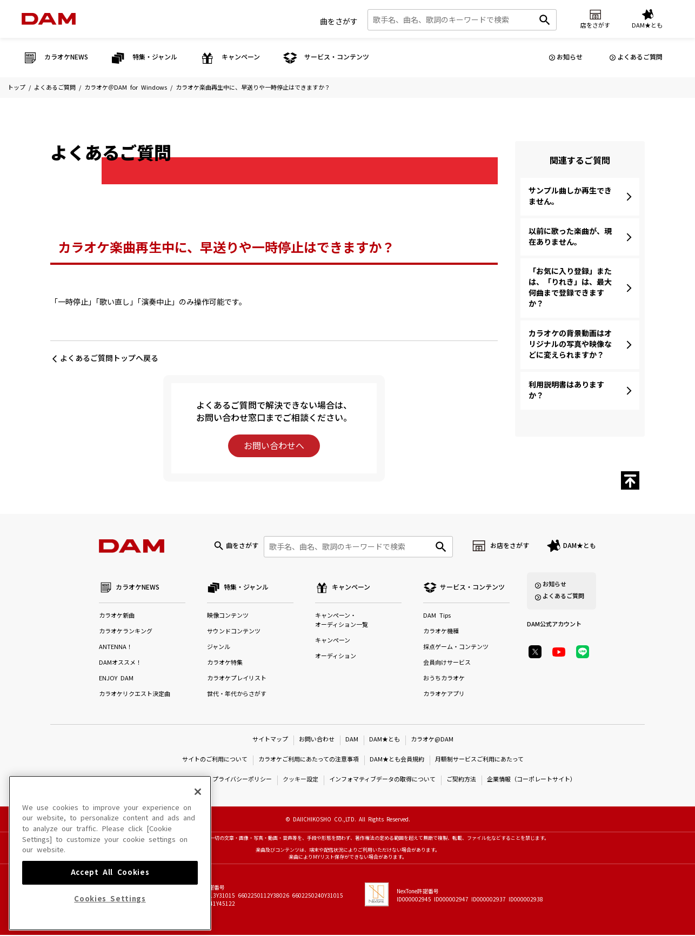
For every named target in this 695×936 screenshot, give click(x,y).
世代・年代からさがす (236, 695)
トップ (16, 88)
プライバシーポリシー (242, 781)
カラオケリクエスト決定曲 (134, 695)
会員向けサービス (447, 664)
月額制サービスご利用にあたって (479, 761)
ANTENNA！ (115, 648)
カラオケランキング (125, 633)
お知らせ (570, 57)
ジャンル (218, 648)
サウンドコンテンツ (233, 633)
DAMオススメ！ (120, 664)
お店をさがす (509, 546)
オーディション (335, 657)
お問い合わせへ (274, 446)
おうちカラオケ (444, 680)
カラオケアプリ (444, 695)
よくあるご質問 (640, 57)
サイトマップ (270, 741)
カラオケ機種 (441, 633)
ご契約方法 (461, 781)
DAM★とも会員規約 (397, 761)
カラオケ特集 (225, 664)
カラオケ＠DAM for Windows (125, 88)
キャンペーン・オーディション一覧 (341, 621)
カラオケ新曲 (117, 617)
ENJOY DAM (116, 680)
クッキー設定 (300, 781)
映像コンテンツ (228, 617)
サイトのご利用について (215, 761)
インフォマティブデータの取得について (382, 781)
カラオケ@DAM (432, 741)
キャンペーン (332, 642)
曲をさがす (339, 21)
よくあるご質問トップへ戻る (109, 358)
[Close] (198, 860)
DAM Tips (437, 617)
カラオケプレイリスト (236, 680)
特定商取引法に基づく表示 (166, 781)
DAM (351, 741)
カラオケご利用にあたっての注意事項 (308, 761)
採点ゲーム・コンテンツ (456, 648)
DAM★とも (579, 546)
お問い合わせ (317, 741)
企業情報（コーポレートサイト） (531, 781)
